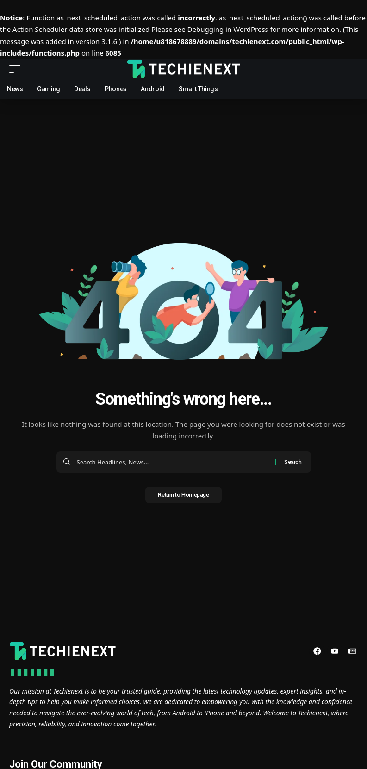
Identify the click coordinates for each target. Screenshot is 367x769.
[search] (351, 69)
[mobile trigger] (17, 69)
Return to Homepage (184, 495)
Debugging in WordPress (227, 29)
